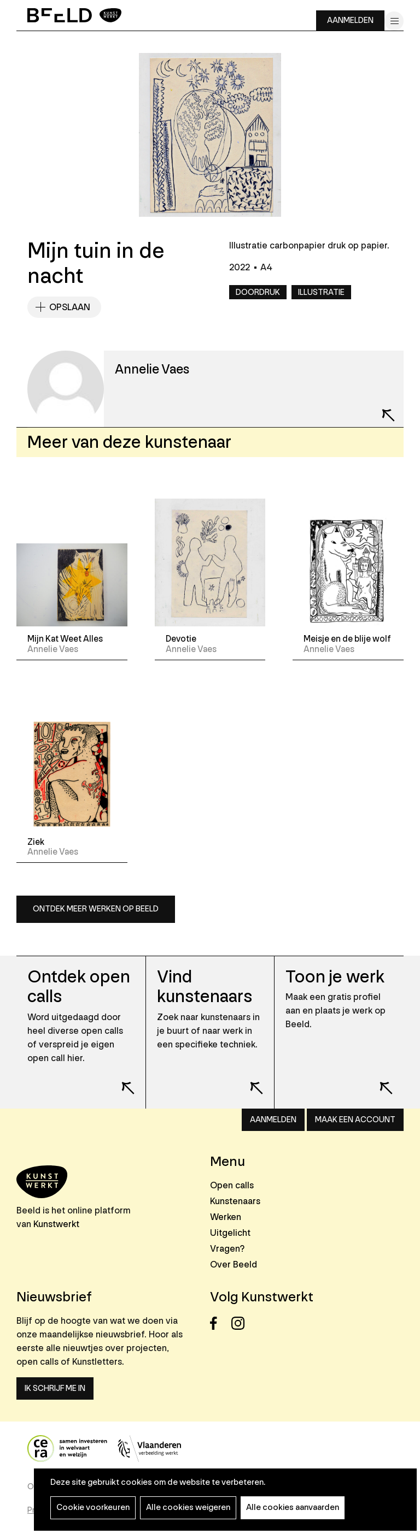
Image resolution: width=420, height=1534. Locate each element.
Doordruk (258, 292)
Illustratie (321, 292)
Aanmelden (350, 20)
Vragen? (227, 1248)
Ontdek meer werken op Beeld (96, 909)
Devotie (181, 638)
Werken (225, 1217)
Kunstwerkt (56, 1224)
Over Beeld (233, 1264)
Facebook (219, 1323)
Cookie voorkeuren (93, 1507)
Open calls (232, 1185)
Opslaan (69, 307)
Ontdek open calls (78, 987)
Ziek (35, 842)
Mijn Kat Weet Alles (65, 638)
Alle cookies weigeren (188, 1507)
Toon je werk (334, 977)
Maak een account (355, 1120)
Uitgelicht (230, 1233)
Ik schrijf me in (55, 1388)
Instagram (240, 1323)
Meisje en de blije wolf (347, 638)
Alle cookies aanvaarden (292, 1507)
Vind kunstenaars (204, 987)
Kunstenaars (235, 1201)
